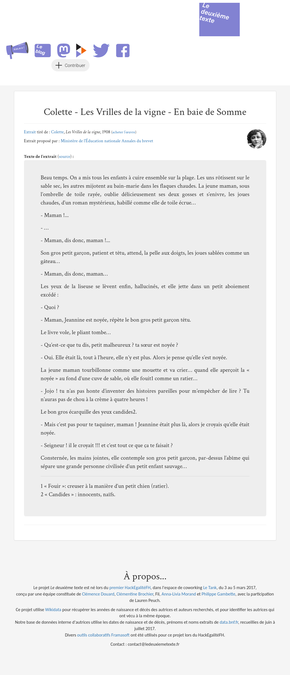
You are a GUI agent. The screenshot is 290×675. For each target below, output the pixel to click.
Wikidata (53, 609)
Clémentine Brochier (134, 594)
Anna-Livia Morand (179, 594)
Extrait (30, 132)
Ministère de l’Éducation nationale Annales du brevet (107, 141)
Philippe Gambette (218, 594)
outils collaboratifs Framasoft (103, 635)
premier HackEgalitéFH (130, 587)
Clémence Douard (98, 594)
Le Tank (210, 587)
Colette (57, 132)
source (64, 157)
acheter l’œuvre (123, 132)
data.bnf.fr (229, 622)
